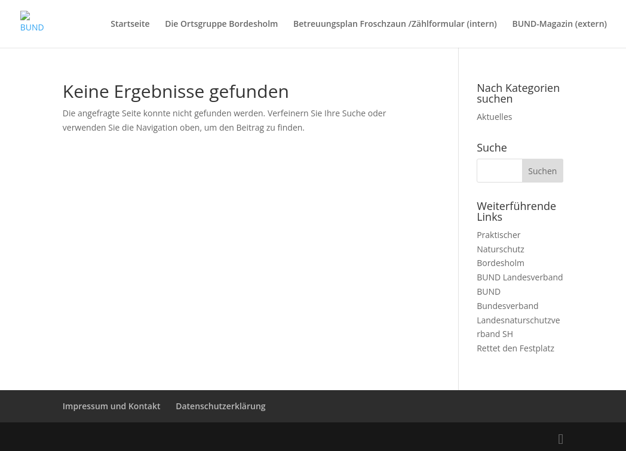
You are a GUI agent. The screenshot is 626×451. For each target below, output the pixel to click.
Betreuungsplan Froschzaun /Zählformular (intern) (395, 24)
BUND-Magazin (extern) (559, 24)
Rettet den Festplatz (515, 348)
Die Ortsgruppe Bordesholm (221, 24)
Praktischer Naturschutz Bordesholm (500, 249)
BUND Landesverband (520, 277)
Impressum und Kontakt (112, 406)
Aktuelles (494, 116)
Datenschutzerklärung (220, 406)
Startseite (130, 24)
